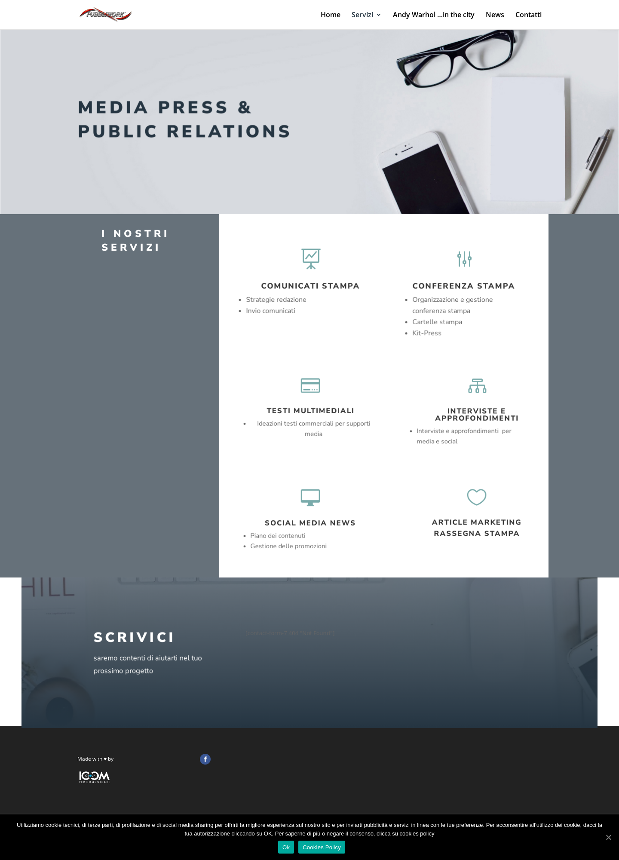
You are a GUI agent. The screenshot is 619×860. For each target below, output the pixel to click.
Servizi (362, 15)
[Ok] (608, 837)
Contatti (528, 15)
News (495, 15)
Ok (286, 847)
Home (330, 15)
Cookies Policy (322, 847)
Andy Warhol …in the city (434, 15)
